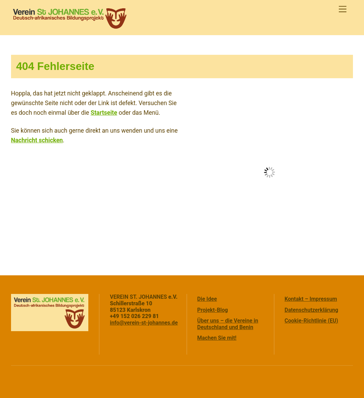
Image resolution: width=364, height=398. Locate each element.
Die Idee (207, 299)
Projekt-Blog (212, 310)
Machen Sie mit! (217, 338)
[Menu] (343, 9)
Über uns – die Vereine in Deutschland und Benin (227, 323)
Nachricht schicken (37, 140)
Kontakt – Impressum (311, 299)
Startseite (104, 112)
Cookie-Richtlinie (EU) (311, 320)
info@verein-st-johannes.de (144, 322)
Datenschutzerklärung (311, 310)
